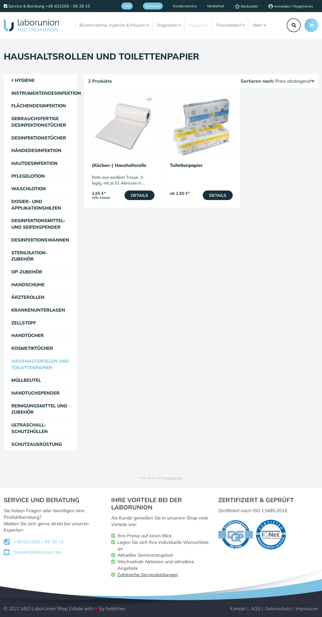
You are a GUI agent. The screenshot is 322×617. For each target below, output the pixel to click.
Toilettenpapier (186, 165)
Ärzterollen (28, 297)
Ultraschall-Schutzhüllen (29, 428)
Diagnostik (169, 25)
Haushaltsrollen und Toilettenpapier (40, 364)
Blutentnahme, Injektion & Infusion (114, 25)
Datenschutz (278, 608)
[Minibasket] (311, 25)
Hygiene (199, 25)
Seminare (152, 6)
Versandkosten (173, 478)
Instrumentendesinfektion (44, 93)
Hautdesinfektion (34, 163)
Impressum (307, 608)
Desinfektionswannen (40, 240)
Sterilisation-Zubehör (29, 256)
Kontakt (238, 608)
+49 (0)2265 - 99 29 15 (39, 542)
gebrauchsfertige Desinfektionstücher (38, 122)
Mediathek (215, 6)
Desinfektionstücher (38, 138)
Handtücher (27, 335)
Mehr (259, 25)
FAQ (127, 6)
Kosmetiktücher (32, 348)
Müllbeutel (26, 380)
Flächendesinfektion (38, 106)
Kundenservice (185, 6)
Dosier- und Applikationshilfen (36, 205)
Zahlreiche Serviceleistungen (147, 575)
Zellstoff (23, 323)
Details (139, 195)
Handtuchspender (35, 393)
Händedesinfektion (36, 150)
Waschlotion (28, 189)
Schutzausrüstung (36, 444)
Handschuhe (28, 285)
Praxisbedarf (230, 25)
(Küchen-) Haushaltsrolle (119, 165)
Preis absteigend (294, 81)
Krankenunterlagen (38, 310)
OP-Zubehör (26, 272)
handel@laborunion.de (37, 552)
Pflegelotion (28, 176)
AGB (255, 608)
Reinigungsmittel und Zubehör (39, 409)
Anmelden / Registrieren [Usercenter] (290, 6)
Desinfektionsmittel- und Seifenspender (38, 224)
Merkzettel (246, 6)
